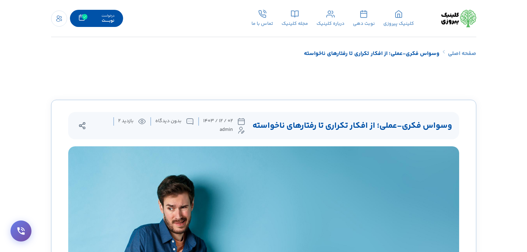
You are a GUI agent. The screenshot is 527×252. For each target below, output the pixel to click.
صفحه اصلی (462, 53)
